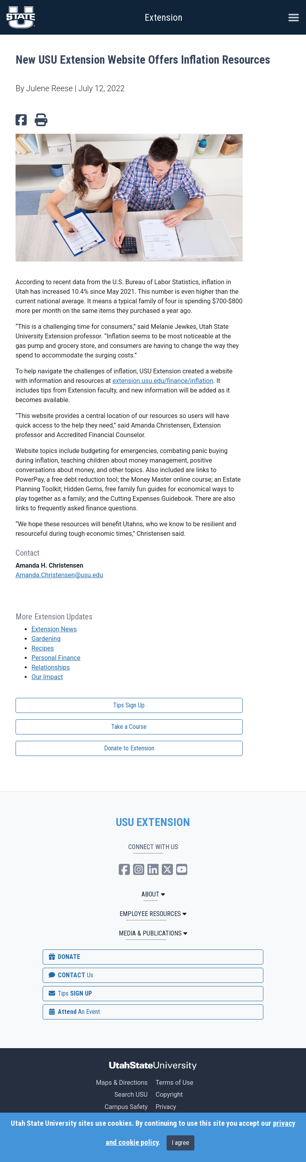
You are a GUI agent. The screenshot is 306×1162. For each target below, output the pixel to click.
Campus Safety (125, 1107)
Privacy (165, 1107)
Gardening (46, 639)
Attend (74, 1012)
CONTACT (70, 975)
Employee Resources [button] (153, 914)
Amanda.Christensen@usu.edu (59, 575)
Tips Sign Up (129, 705)
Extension (163, 17)
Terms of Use (174, 1082)
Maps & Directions (122, 1082)
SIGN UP (70, 993)
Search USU (130, 1094)
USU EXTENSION (153, 822)
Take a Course (129, 726)
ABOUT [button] (153, 894)
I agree (180, 1142)
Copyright (168, 1094)
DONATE (64, 957)
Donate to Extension (129, 748)
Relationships (50, 667)
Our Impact (47, 677)
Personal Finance (55, 658)
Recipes (42, 648)
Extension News (54, 629)
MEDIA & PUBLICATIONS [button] (153, 933)
